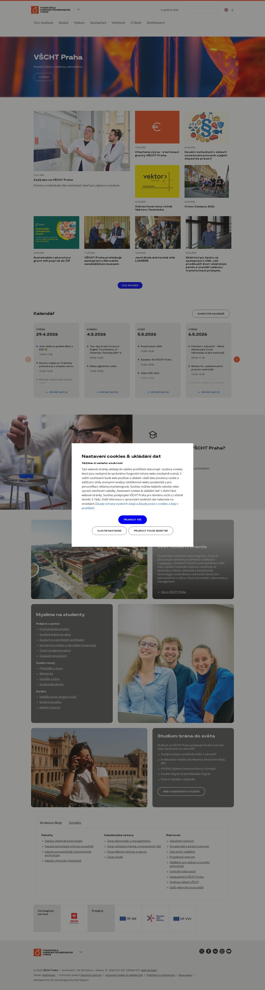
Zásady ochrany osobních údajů (115, 504)
